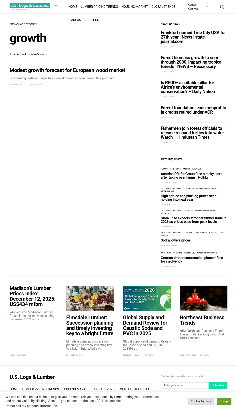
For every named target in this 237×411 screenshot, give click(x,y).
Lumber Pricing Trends (99, 6)
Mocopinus (189, 253)
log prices (189, 188)
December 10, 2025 (169, 227)
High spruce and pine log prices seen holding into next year (189, 198)
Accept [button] (224, 401)
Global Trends (163, 6)
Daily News (176, 169)
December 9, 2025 (168, 266)
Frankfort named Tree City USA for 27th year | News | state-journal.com (193, 37)
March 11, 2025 (167, 47)
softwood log (167, 191)
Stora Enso (166, 213)
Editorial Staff (17, 85)
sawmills (196, 169)
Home (72, 6)
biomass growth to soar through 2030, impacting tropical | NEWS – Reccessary (192, 62)
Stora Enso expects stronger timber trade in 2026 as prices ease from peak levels (193, 220)
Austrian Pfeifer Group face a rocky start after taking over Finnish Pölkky (191, 175)
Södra (222, 233)
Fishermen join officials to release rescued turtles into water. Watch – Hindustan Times (193, 133)
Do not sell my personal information (31, 406)
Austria (164, 169)
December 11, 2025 (169, 182)
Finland (176, 211)
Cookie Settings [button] (201, 401)
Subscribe (218, 385)
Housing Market (134, 6)
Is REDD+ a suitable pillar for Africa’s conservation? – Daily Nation (188, 87)
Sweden (164, 235)
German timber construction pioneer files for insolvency (192, 259)
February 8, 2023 (168, 142)
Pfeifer (186, 169)
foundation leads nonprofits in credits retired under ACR (193, 110)
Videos (75, 20)
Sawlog (212, 233)
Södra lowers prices (176, 240)
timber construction (207, 253)
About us (91, 20)
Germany (177, 188)
